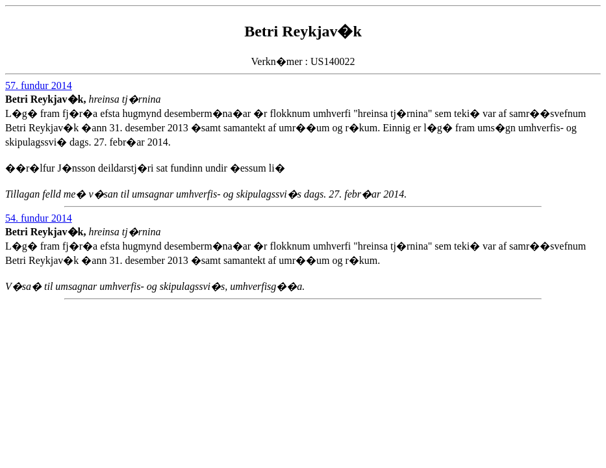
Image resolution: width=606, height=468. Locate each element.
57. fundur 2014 (38, 85)
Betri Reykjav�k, (46, 99)
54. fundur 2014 (38, 218)
